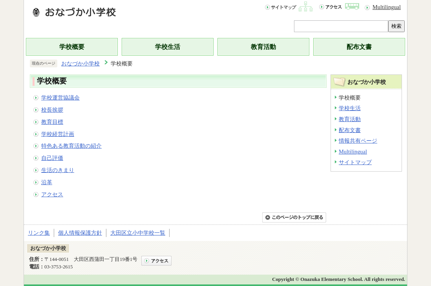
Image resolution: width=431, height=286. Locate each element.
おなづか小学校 (80, 63)
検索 (396, 26)
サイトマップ (355, 162)
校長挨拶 (52, 110)
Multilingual (387, 7)
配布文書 (359, 46)
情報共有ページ (358, 141)
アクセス (52, 194)
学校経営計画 (57, 134)
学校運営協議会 (60, 97)
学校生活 (167, 46)
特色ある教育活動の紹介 (71, 146)
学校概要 (71, 46)
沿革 (46, 182)
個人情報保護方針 (80, 233)
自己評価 (52, 158)
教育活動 (263, 46)
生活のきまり (57, 170)
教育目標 (52, 122)
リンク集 (39, 233)
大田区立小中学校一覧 (137, 233)
